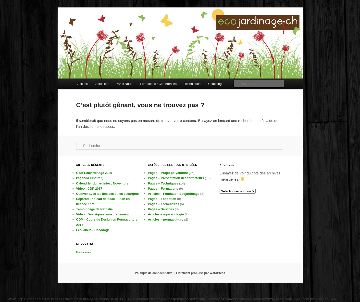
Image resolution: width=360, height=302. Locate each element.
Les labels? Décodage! (93, 230)
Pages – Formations (163, 188)
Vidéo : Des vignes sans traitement (102, 214)
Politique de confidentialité (154, 273)
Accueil (82, 84)
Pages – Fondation (162, 199)
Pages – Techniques (163, 183)
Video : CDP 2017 (89, 188)
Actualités (102, 84)
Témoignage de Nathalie (94, 209)
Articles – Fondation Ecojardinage (173, 194)
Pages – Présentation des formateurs (176, 178)
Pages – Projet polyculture (168, 173)
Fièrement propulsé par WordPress (200, 273)
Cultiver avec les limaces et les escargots (107, 194)
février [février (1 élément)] (80, 252)
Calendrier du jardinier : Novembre (102, 183)
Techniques (192, 84)
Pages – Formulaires (163, 204)
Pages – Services (161, 209)
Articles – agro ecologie (166, 214)
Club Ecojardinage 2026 (94, 173)
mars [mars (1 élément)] (88, 252)
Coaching (215, 84)
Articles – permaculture (165, 219)
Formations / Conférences (158, 84)
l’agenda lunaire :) (89, 178)
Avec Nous (124, 84)
